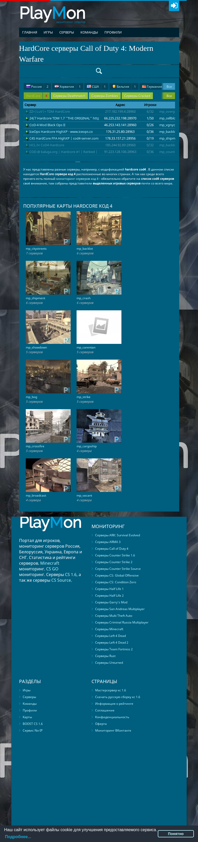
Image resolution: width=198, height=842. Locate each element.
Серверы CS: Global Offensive (117, 575)
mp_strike (83, 397)
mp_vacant (84, 495)
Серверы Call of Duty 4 (111, 548)
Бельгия (124, 86)
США (96, 86)
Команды (89, 32)
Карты (27, 717)
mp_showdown (36, 347)
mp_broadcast (36, 495)
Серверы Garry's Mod (111, 602)
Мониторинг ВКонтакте (113, 730)
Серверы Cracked (137, 96)
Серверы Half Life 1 (109, 589)
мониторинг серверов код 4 (77, 178)
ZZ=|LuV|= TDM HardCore (49, 111)
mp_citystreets (36, 248)
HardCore (36, 95)
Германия (155, 86)
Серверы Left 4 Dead (110, 636)
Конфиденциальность (112, 717)
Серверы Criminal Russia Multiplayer (121, 622)
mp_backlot (168, 131)
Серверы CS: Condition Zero (115, 582)
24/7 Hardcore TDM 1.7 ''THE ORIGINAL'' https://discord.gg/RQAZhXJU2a (86, 118)
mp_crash (83, 298)
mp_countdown (171, 151)
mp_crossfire (35, 446)
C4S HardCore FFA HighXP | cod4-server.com (63, 138)
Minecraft (49, 563)
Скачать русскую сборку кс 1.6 (117, 697)
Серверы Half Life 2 (109, 595)
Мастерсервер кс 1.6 (110, 690)
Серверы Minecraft (109, 629)
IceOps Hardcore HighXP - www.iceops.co (61, 131)
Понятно (176, 834)
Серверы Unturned (109, 662)
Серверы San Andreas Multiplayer (120, 609)
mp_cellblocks (169, 118)
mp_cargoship (87, 446)
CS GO (52, 569)
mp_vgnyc (167, 125)
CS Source (61, 580)
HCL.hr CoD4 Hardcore (46, 145)
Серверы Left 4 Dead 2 (111, 642)
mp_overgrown (171, 111)
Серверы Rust (105, 656)
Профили (113, 32)
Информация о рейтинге (114, 703)
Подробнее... (18, 837)
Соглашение (104, 710)
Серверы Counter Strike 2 (114, 562)
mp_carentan (86, 347)
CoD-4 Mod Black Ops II (47, 125)
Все (169, 86)
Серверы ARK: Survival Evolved (117, 535)
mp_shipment (169, 138)
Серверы (66, 32)
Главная (29, 32)
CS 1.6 (71, 574)
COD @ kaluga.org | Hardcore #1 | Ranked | (63, 151)
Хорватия (68, 86)
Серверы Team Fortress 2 (114, 649)
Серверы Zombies (105, 96)
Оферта (101, 724)
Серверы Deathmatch (69, 96)
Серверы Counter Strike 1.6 (115, 555)
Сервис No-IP (33, 730)
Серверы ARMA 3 (108, 542)
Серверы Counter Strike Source (118, 568)
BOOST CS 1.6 (33, 724)
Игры (48, 32)
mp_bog (31, 397)
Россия (37, 86)
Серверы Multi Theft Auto (113, 615)
